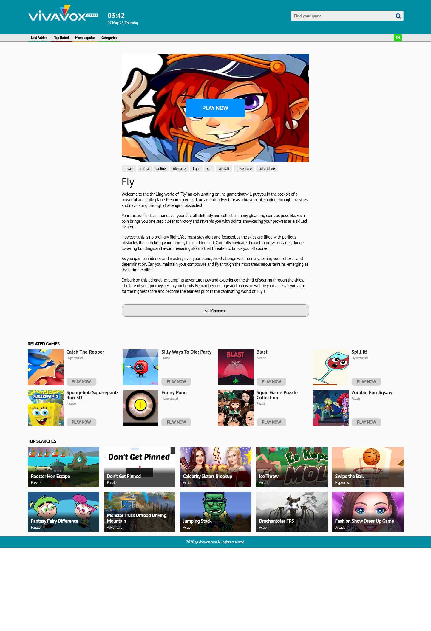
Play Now (215, 108)
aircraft (224, 168)
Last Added (39, 37)
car (209, 168)
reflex (144, 168)
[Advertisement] (72, 143)
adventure (244, 168)
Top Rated (61, 37)
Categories (109, 37)
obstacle (179, 168)
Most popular (85, 37)
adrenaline (267, 168)
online (161, 168)
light (196, 168)
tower (129, 168)
